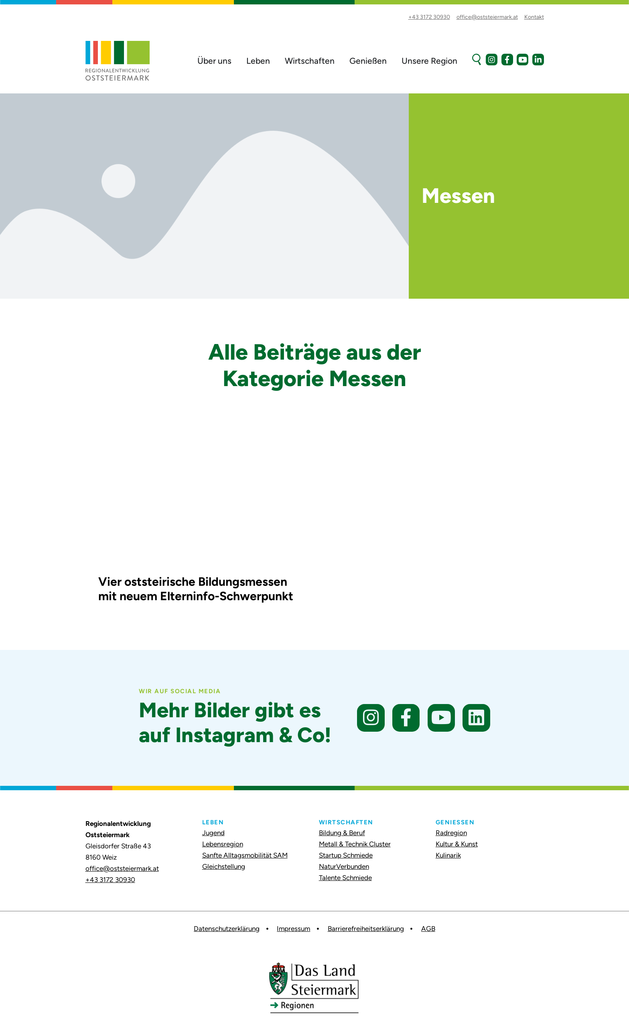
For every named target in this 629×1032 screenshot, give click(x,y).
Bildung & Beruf (342, 833)
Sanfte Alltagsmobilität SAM (245, 855)
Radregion (451, 833)
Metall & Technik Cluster (355, 844)
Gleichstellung (223, 866)
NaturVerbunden (344, 866)
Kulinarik (448, 855)
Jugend (213, 833)
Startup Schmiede (346, 855)
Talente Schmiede (345, 878)
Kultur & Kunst (457, 844)
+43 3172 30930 (110, 880)
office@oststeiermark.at (122, 868)
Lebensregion (222, 844)
